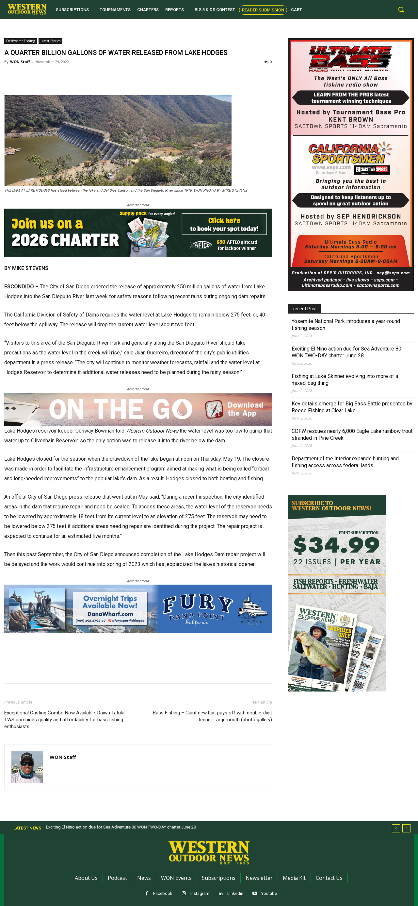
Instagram (199, 893)
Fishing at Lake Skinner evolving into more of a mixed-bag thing (345, 379)
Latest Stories (50, 41)
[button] (401, 9)
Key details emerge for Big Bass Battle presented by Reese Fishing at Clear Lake (352, 407)
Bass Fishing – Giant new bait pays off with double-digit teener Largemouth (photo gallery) (212, 716)
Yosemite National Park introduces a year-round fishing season (346, 324)
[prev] (396, 828)
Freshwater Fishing (20, 41)
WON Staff (20, 61)
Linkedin (235, 893)
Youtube (269, 893)
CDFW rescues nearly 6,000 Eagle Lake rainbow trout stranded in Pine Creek (352, 434)
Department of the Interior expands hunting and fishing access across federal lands (345, 462)
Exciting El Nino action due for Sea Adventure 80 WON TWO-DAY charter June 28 (346, 352)
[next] (406, 828)
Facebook (162, 893)
